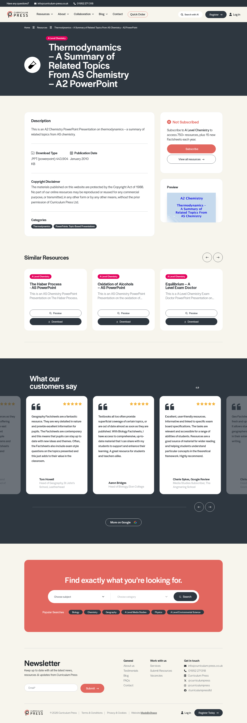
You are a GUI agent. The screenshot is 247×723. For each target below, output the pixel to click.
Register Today (208, 712)
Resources (42, 27)
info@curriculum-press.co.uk (53, 3)
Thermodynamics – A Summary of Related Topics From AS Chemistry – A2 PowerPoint (95, 27)
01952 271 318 (85, 3)
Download (55, 321)
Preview (55, 313)
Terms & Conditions (92, 712)
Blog (126, 675)
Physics (158, 612)
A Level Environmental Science (185, 612)
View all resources (191, 159)
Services (155, 666)
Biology (75, 612)
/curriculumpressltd (200, 690)
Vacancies (156, 675)
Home (27, 27)
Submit (92, 688)
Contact (128, 685)
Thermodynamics (41, 226)
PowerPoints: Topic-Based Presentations (75, 226)
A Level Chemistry (57, 38)
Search (185, 596)
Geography (111, 612)
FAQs (127, 680)
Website (144, 712)
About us (129, 666)
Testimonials (131, 670)
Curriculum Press (198, 675)
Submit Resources (161, 670)
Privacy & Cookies (117, 712)
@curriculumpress (199, 680)
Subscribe (192, 149)
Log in (234, 14)
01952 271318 (197, 670)
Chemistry (92, 612)
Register (216, 14)
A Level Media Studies (135, 612)
